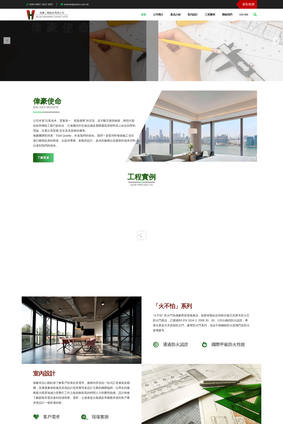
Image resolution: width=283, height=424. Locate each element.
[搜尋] (255, 15)
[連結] (47, 14)
